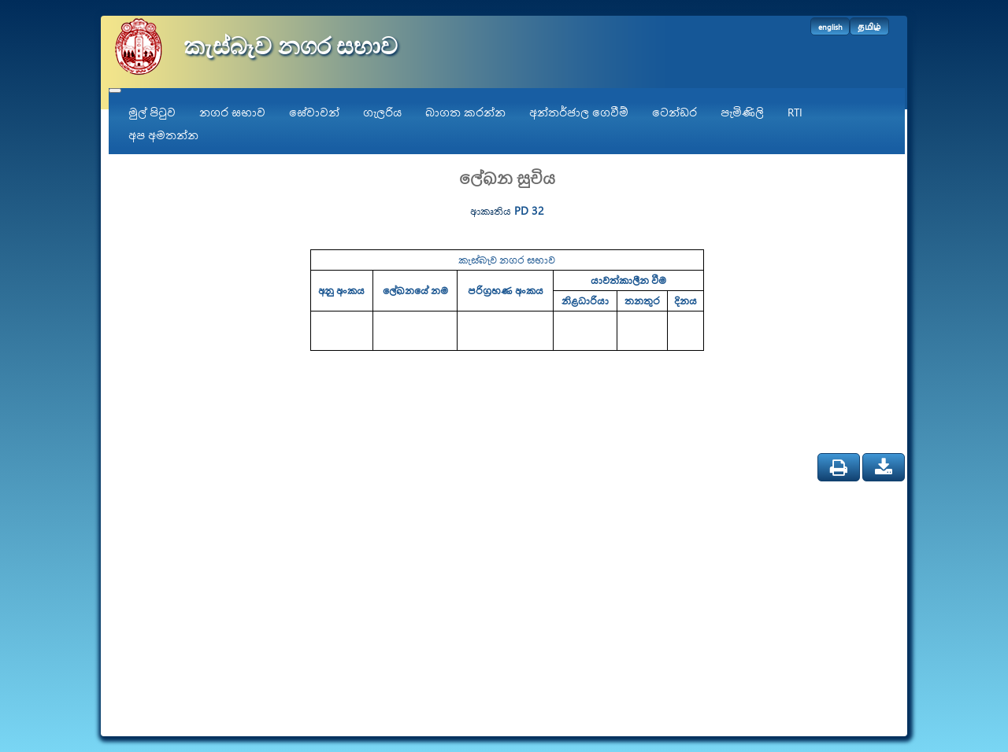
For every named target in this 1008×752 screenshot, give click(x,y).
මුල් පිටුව (152, 112)
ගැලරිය (382, 112)
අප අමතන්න (163, 134)
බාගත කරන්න (465, 112)
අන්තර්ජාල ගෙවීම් (578, 112)
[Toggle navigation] (115, 90)
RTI (795, 112)
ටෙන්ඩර (674, 112)
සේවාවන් (314, 112)
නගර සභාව (232, 112)
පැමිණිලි (742, 112)
